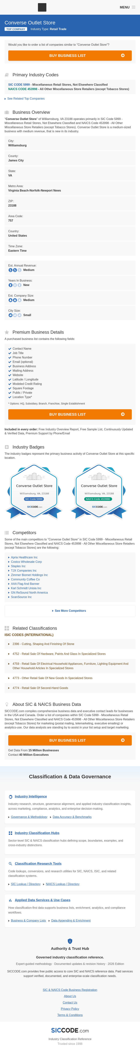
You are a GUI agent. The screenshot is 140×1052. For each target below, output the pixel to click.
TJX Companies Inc (24, 570)
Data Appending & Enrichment (71, 920)
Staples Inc (18, 566)
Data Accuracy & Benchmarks (72, 816)
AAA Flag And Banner (25, 583)
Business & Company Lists (28, 920)
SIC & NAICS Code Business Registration (70, 989)
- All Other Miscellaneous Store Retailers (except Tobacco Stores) (68, 89)
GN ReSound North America (29, 592)
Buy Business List (87, 55)
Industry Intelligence (31, 796)
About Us (70, 996)
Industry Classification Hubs (37, 833)
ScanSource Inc (21, 597)
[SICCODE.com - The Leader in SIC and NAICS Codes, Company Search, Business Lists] (20, 7)
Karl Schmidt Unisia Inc (26, 588)
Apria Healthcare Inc (24, 557)
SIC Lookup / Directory (25, 884)
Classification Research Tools (38, 863)
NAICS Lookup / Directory (62, 884)
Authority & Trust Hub (70, 949)
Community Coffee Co (25, 579)
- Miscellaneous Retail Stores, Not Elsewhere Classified (58, 84)
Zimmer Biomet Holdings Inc (29, 575)
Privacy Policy (70, 1008)
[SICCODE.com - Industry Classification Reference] (70, 1030)
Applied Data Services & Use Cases (42, 900)
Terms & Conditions (70, 1015)
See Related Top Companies (26, 98)
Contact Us (70, 1002)
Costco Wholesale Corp (26, 561)
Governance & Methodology (29, 816)
